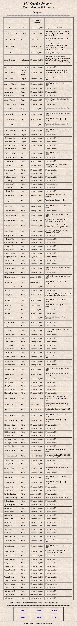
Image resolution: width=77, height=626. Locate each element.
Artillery (38, 610)
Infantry (22, 617)
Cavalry (55, 610)
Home (22, 610)
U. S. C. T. (55, 617)
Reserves (38, 617)
